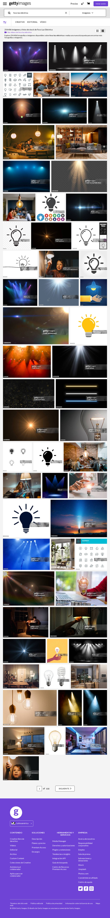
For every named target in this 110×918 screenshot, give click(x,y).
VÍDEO (43, 22)
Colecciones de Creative (20, 862)
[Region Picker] (21, 823)
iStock (81, 865)
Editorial (13, 850)
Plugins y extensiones (61, 850)
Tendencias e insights (61, 854)
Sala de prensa (84, 854)
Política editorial (37, 903)
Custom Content (17, 858)
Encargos (36, 852)
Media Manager (59, 841)
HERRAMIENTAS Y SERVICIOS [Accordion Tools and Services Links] (65, 833)
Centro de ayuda (85, 882)
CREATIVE (20, 22)
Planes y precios (38, 843)
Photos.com (83, 873)
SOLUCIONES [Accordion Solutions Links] (38, 832)
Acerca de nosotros (86, 839)
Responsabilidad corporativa (85, 844)
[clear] (67, 12)
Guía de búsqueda (60, 862)
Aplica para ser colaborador (16, 874)
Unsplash (82, 869)
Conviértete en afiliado (88, 878)
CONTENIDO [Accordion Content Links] (16, 832)
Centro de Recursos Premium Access (60, 868)
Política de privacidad (54, 903)
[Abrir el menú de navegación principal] (5, 3)
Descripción (37, 839)
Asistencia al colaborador (15, 868)
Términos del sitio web (19, 903)
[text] (38, 13)
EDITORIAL (32, 22)
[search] (10, 12)
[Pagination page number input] (39, 788)
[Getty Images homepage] (20, 3)
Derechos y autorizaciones (63, 845)
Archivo (13, 854)
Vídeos (13, 845)
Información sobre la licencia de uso (79, 903)
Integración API (59, 858)
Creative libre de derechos (17, 840)
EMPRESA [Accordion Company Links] (82, 832)
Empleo (81, 850)
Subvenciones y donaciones (84, 859)
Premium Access (39, 847)
